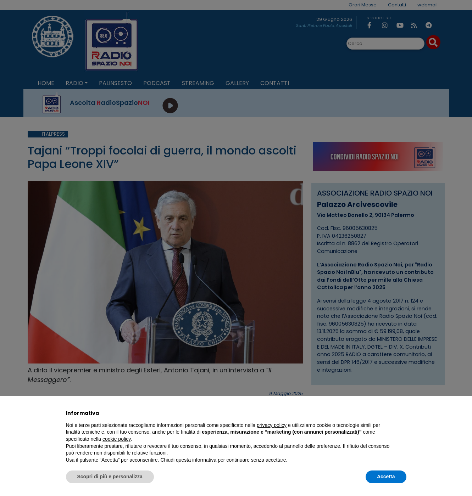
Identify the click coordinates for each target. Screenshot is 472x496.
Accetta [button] (386, 476)
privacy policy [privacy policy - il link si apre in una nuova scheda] (272, 425)
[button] (403, 413)
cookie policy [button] (116, 439)
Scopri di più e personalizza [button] (110, 476)
